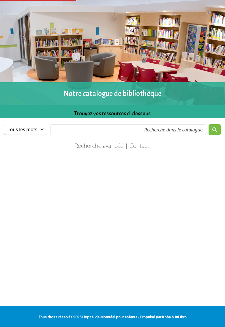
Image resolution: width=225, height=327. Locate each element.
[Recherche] (215, 129)
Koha (166, 317)
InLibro (181, 317)
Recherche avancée (98, 146)
